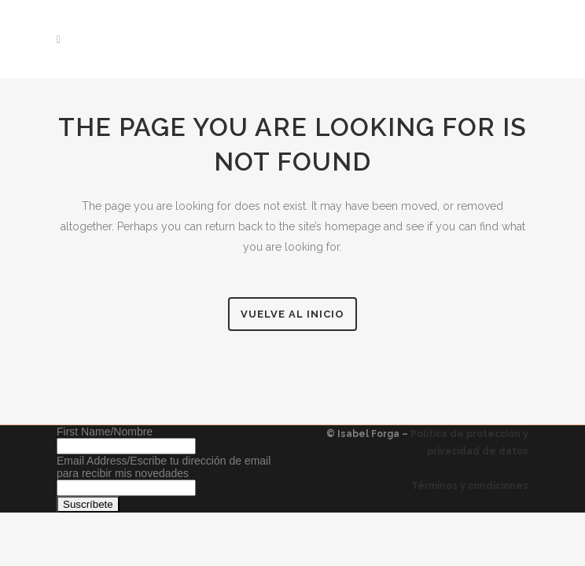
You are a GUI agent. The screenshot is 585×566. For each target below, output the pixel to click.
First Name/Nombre (105, 431)
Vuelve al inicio (292, 314)
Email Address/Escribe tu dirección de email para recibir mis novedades (163, 467)
